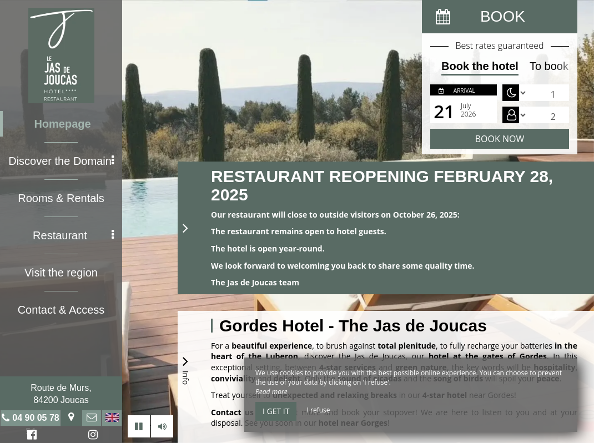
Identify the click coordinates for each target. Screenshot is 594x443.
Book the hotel (480, 66)
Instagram (91, 436)
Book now (499, 139)
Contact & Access (61, 310)
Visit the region (61, 272)
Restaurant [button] (73, 235)
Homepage (62, 124)
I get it (276, 411)
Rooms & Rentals (61, 198)
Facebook (30, 436)
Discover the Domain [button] (61, 161)
